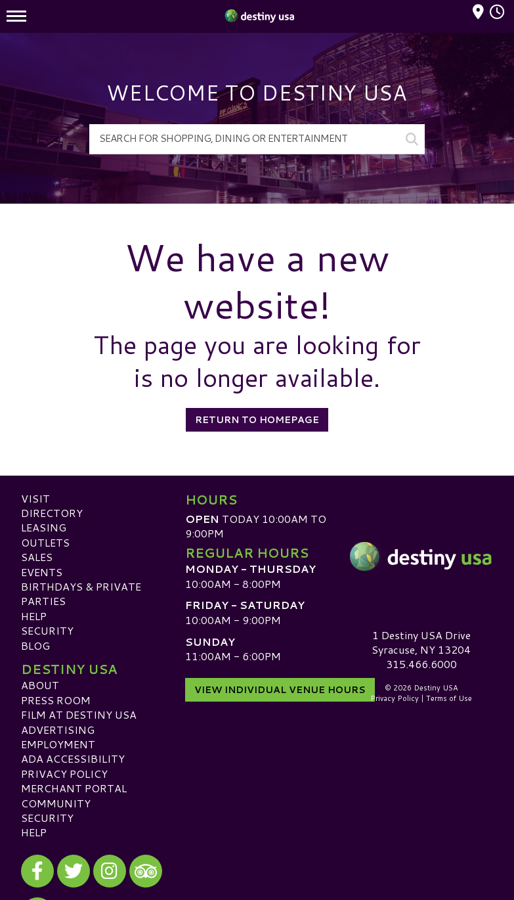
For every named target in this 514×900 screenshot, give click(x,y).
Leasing (43, 527)
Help (34, 615)
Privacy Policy (64, 773)
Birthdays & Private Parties (81, 593)
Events (41, 571)
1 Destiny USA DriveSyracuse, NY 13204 (421, 642)
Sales (37, 556)
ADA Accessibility (73, 758)
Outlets (45, 542)
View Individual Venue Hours (280, 689)
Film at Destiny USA (79, 714)
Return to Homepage (257, 419)
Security (47, 630)
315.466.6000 (421, 664)
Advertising (58, 729)
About (40, 684)
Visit (35, 498)
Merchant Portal (74, 788)
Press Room (56, 700)
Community (56, 803)
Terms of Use (449, 698)
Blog (35, 645)
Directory (52, 512)
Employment (58, 744)
